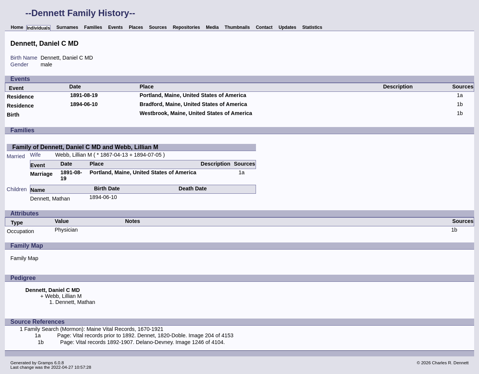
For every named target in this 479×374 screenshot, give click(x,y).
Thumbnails (237, 27)
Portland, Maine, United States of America (193, 95)
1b (460, 104)
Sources (158, 27)
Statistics (312, 27)
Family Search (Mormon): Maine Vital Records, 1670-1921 (94, 329)
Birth (13, 115)
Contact (264, 27)
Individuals (38, 28)
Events (115, 27)
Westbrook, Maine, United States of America (196, 113)
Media (212, 27)
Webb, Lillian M (73, 155)
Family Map (24, 258)
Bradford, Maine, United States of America (193, 104)
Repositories (186, 27)
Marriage (41, 174)
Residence (20, 97)
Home (17, 27)
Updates (287, 27)
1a (460, 95)
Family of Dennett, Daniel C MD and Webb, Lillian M (85, 147)
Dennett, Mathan (50, 199)
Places (136, 27)
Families (93, 27)
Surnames (67, 27)
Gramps (45, 363)
